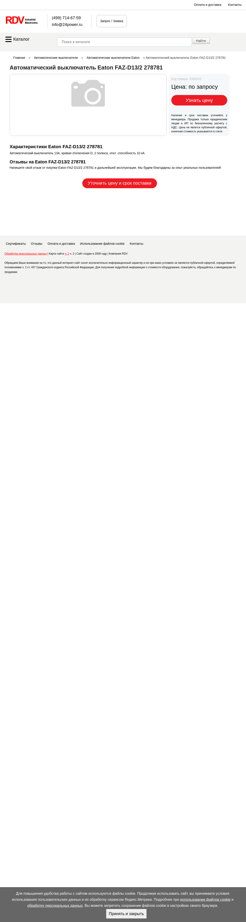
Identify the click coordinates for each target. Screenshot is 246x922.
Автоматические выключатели (56, 57)
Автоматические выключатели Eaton (113, 57)
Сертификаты (16, 243)
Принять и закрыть (126, 913)
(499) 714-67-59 (66, 18)
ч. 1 (67, 253)
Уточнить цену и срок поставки (120, 183)
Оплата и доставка (207, 4)
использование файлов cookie (205, 899)
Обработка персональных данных (25, 253)
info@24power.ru (67, 24)
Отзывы (36, 243)
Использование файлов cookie (102, 243)
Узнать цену (199, 100)
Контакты (235, 4)
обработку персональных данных (55, 905)
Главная (19, 57)
